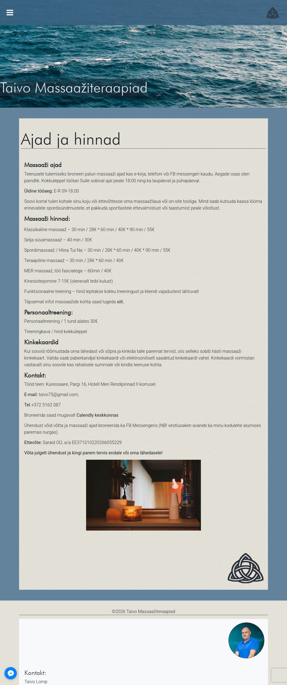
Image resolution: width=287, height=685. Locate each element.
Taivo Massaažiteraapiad (150, 611)
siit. (120, 301)
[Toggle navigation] (10, 12)
